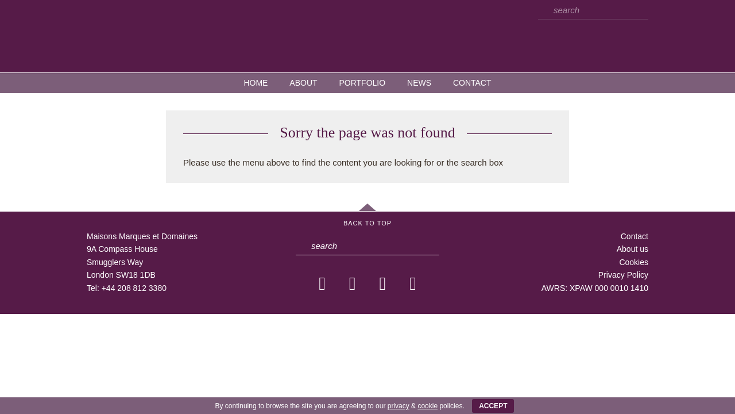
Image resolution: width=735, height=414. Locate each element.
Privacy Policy (623, 274)
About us (632, 249)
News (419, 82)
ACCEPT (493, 406)
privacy (398, 406)
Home (255, 82)
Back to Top (367, 223)
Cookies (633, 262)
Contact (472, 82)
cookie (427, 406)
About (303, 82)
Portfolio (362, 82)
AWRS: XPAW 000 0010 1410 (594, 288)
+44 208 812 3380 (134, 288)
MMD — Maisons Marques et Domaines (367, 36)
